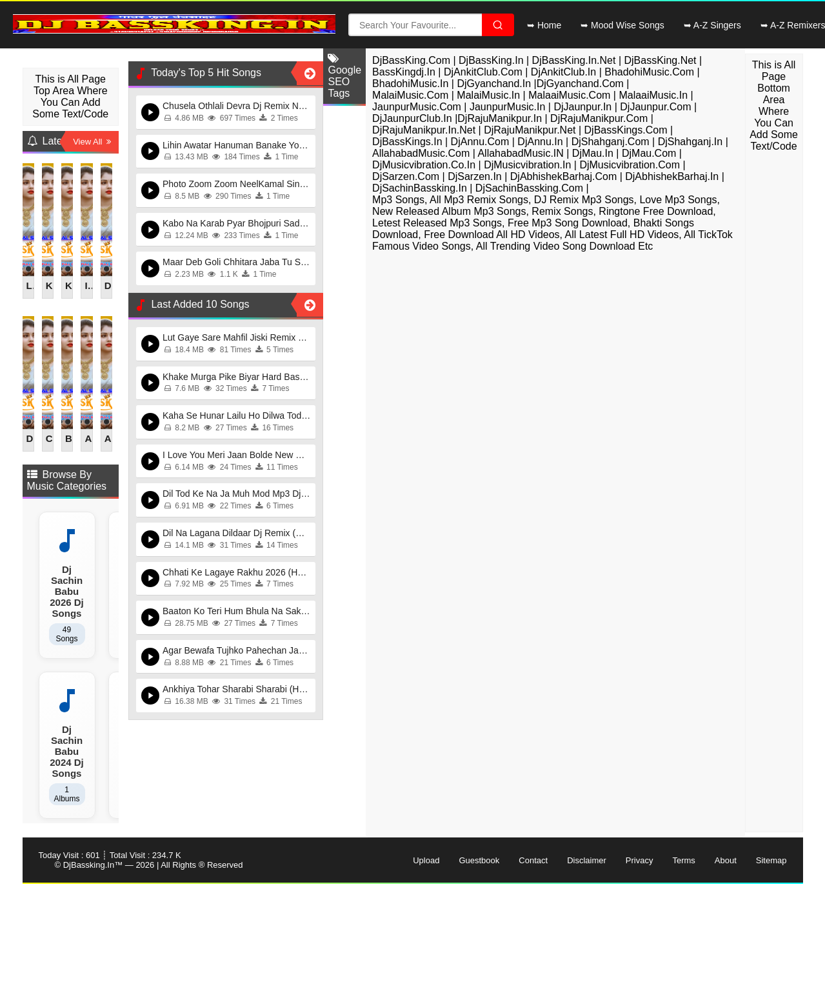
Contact (533, 860)
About (726, 860)
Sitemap (771, 860)
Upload (426, 860)
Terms (683, 860)
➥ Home (544, 25)
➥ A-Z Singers (712, 25)
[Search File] (498, 25)
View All (92, 141)
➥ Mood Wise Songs (622, 25)
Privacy (639, 860)
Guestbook (479, 860)
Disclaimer (586, 860)
